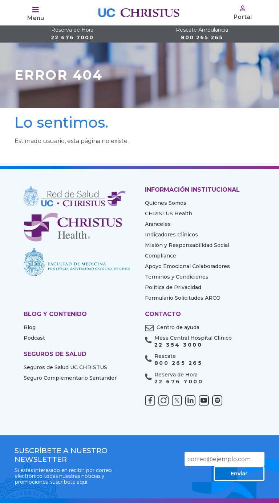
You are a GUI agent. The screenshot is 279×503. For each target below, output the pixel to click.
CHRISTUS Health (168, 213)
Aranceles (158, 224)
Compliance (160, 255)
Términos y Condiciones (177, 277)
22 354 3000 (178, 345)
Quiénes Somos (165, 203)
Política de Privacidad (173, 287)
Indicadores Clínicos (171, 234)
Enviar (239, 473)
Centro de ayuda (178, 327)
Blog (30, 327)
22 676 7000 (72, 34)
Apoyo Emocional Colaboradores (187, 266)
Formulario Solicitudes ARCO (183, 298)
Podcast (34, 338)
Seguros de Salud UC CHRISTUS (65, 367)
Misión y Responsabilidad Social (187, 245)
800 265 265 (202, 34)
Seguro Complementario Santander (70, 378)
